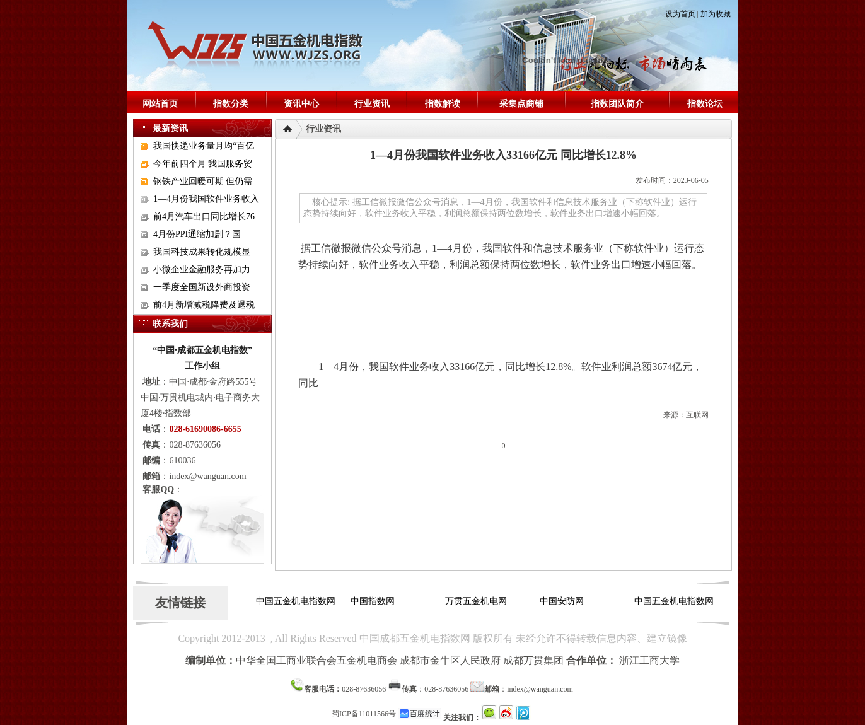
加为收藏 (715, 13)
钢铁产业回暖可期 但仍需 (203, 181)
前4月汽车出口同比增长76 (204, 216)
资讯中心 (301, 103)
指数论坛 (705, 103)
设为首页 (680, 13)
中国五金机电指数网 (295, 601)
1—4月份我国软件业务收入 (206, 199)
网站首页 (160, 103)
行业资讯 (372, 103)
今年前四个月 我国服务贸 (203, 163)
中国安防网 (562, 601)
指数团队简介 (617, 103)
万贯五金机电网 (476, 601)
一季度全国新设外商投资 (201, 287)
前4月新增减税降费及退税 (204, 305)
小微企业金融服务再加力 (201, 269)
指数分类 (230, 103)
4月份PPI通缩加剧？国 (197, 234)
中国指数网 (373, 601)
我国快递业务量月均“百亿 (203, 146)
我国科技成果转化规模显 (201, 252)
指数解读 (442, 103)
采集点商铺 (521, 103)
